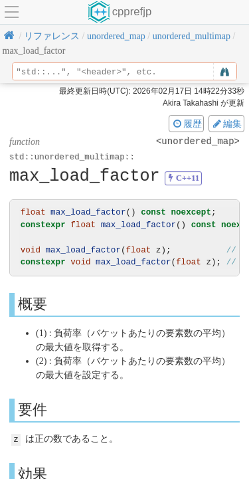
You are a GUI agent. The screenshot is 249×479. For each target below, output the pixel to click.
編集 (226, 123)
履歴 (186, 123)
